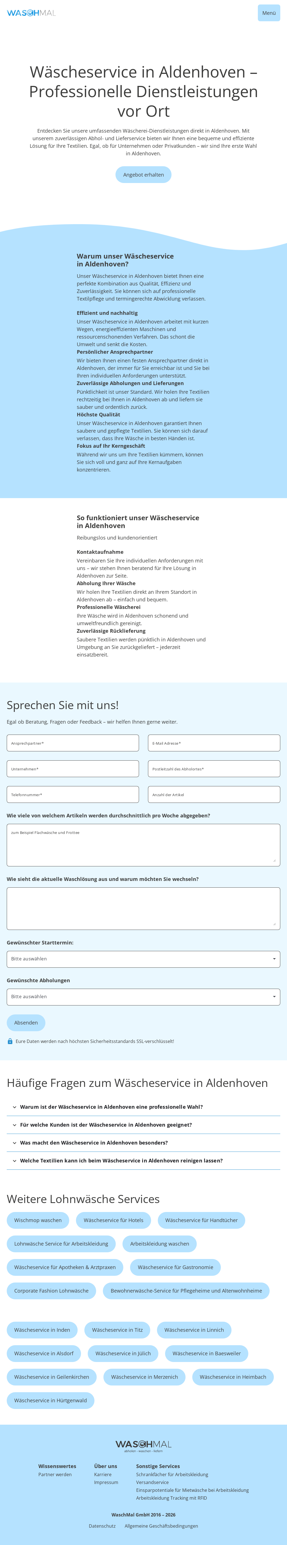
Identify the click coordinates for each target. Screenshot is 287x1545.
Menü (269, 13)
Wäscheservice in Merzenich (144, 1376)
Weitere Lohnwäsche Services (83, 1198)
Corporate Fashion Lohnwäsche (51, 1290)
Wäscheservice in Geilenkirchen (51, 1376)
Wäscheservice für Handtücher (201, 1220)
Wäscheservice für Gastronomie (175, 1267)
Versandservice (152, 1482)
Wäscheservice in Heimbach (233, 1376)
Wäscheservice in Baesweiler (207, 1353)
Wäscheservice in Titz (117, 1329)
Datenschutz (102, 1526)
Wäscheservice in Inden (42, 1329)
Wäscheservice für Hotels (114, 1220)
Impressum (106, 1482)
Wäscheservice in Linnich (194, 1329)
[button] (143, 1107)
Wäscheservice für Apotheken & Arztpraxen (65, 1267)
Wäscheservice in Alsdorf (43, 1353)
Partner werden (55, 1474)
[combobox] (214, 768)
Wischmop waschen (38, 1220)
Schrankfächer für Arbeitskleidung (172, 1474)
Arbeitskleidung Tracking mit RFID (171, 1498)
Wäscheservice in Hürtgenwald (50, 1400)
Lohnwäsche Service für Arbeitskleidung (61, 1243)
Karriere (103, 1474)
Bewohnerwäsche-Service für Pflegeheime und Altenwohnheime (186, 1290)
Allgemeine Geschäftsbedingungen (161, 1526)
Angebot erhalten (143, 174)
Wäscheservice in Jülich (123, 1353)
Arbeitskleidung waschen (159, 1243)
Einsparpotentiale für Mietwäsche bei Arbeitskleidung (192, 1490)
